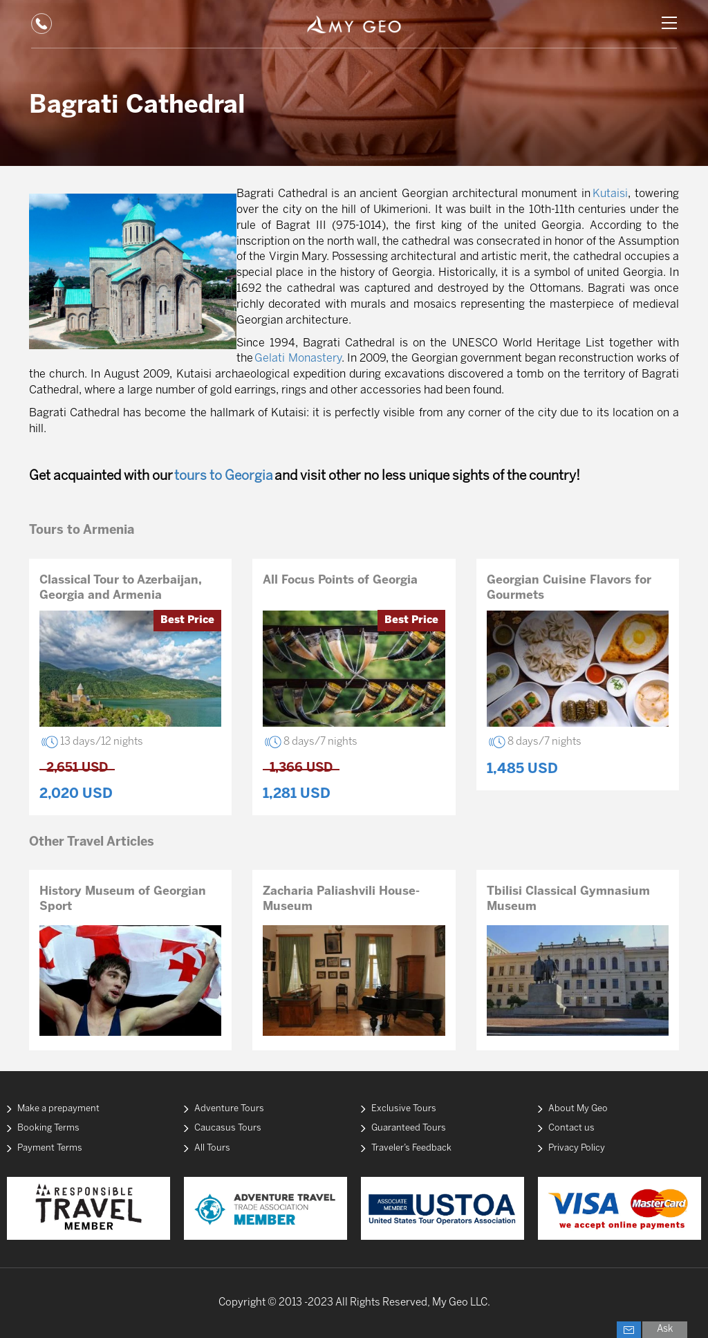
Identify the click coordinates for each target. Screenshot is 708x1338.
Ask (665, 1329)
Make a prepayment (58, 1108)
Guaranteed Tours (408, 1128)
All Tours (212, 1148)
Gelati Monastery (297, 358)
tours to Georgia (223, 476)
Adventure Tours (229, 1108)
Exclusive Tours (403, 1108)
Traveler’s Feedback (411, 1148)
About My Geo (578, 1108)
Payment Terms (49, 1148)
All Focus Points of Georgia (340, 580)
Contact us (571, 1128)
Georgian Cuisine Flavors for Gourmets (569, 588)
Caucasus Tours (227, 1128)
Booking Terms (48, 1128)
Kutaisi (610, 194)
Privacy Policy (576, 1148)
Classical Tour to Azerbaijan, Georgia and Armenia (120, 588)
